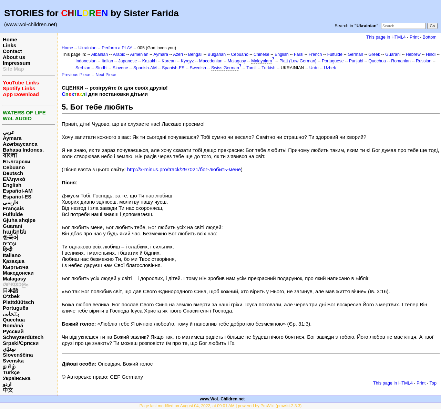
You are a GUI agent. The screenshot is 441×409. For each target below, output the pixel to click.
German (355, 54)
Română (13, 325)
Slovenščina (18, 355)
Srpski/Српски (21, 343)
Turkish (268, 67)
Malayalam (261, 61)
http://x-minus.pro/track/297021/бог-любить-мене (184, 169)
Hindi (430, 54)
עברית (9, 243)
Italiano (12, 255)
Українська (16, 378)
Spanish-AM (145, 67)
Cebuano (14, 167)
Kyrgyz (187, 61)
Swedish (198, 67)
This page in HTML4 (386, 37)
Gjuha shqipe (19, 220)
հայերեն (15, 232)
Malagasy (14, 279)
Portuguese (333, 61)
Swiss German (225, 67)
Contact (12, 51)
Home (10, 39)
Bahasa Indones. (23, 150)
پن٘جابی (11, 314)
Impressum (16, 63)
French (315, 54)
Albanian (99, 54)
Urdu (314, 67)
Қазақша (13, 261)
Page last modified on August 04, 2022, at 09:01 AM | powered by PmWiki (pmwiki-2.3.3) (221, 405)
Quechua (14, 320)
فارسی (10, 202)
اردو (7, 384)
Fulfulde (13, 214)
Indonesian (85, 61)
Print (414, 37)
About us (14, 57)
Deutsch (13, 173)
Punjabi (356, 61)
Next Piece (105, 74)
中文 (8, 390)
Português (15, 308)
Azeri (178, 54)
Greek (374, 54)
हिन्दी (7, 249)
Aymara (12, 138)
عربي (8, 132)
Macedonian (211, 61)
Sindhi (101, 67)
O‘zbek (11, 296)
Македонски (18, 273)
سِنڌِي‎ (9, 349)
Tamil (251, 67)
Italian (107, 61)
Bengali (195, 54)
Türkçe (11, 372)
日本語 (10, 290)
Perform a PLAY (117, 47)
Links (9, 45)
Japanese (127, 61)
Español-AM (18, 191)
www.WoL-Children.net (222, 399)
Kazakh (149, 61)
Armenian (139, 54)
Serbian (82, 67)
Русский (13, 331)
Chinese (261, 54)
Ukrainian (87, 47)
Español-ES (17, 197)
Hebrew (413, 54)
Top (433, 383)
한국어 (10, 238)
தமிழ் (9, 366)
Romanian (401, 61)
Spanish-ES (173, 67)
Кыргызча (15, 267)
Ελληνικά (14, 179)
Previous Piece (76, 74)
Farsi (299, 54)
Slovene (120, 67)
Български (16, 161)
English (12, 185)
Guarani (12, 226)
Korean (168, 61)
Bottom (430, 37)
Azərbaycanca (20, 144)
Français (13, 208)
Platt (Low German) (298, 61)
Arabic (119, 54)
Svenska (13, 361)
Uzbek (330, 67)
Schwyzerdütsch (23, 337)
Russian (423, 61)
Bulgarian (217, 54)
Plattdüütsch (18, 302)
